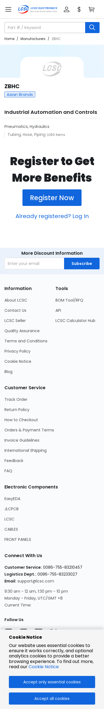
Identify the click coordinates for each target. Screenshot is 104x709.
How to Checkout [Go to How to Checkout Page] (21, 420)
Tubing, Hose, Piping (27, 134)
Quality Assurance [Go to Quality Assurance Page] (22, 331)
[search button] (92, 27)
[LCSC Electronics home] (37, 9)
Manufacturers (33, 38)
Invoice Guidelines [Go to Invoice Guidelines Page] (21, 440)
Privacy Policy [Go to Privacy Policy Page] (17, 351)
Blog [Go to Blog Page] (8, 371)
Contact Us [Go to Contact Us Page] (15, 310)
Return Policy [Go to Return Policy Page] (16, 409)
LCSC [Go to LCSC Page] (9, 519)
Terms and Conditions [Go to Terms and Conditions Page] (25, 341)
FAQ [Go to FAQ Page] (8, 471)
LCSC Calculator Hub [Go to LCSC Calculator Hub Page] (75, 320)
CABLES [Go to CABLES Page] (11, 529)
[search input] (45, 27)
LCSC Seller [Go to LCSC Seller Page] (15, 320)
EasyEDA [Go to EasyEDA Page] (12, 498)
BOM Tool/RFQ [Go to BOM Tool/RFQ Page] (69, 300)
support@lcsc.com (35, 581)
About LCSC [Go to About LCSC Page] (15, 300)
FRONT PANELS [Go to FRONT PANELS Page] (17, 539)
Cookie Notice (44, 667)
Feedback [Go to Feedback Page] (13, 460)
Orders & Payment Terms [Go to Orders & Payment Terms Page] (29, 430)
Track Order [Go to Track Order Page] (15, 399)
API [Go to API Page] (58, 310)
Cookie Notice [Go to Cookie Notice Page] (17, 361)
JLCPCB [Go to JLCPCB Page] (11, 509)
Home (9, 38)
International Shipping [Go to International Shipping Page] (25, 450)
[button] (66, 9)
